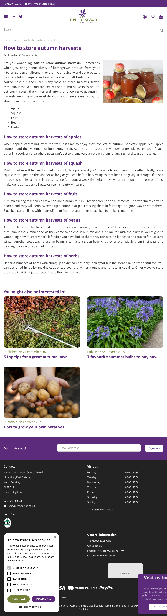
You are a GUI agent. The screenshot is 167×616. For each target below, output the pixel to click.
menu (6, 16)
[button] (31, 607)
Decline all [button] (43, 598)
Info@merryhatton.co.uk (41, 3)
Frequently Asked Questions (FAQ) (106, 550)
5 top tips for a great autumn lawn (36, 357)
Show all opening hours (100, 509)
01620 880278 (13, 3)
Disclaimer (84, 609)
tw (21, 16)
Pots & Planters (60, 597)
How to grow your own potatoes (34, 427)
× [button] (55, 537)
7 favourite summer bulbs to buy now (122, 357)
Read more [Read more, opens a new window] (31, 560)
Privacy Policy (135, 605)
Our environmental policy (101, 555)
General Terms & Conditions (110, 605)
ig (13, 514)
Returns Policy (153, 605)
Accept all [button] (19, 598)
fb (14, 16)
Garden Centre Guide (81, 605)
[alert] (31, 572)
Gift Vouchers (94, 545)
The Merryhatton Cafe (99, 540)
